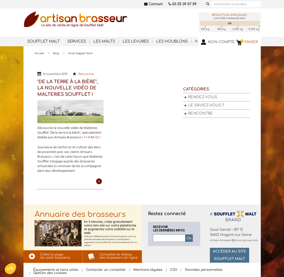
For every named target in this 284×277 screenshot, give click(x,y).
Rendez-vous (202, 97)
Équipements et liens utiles (55, 270)
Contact (153, 4)
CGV (173, 270)
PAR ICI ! (94, 137)
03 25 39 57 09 (183, 4)
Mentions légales (147, 270)
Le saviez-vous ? (206, 105)
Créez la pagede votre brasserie (55, 256)
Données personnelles (203, 270)
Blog (56, 53)
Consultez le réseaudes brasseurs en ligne (118, 256)
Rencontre (86, 74)
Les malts (104, 41)
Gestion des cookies (50, 273)
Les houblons (172, 41)
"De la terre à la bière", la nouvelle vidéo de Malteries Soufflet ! (67, 88)
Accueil (39, 53)
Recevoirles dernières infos (169, 229)
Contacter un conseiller (106, 270)
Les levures (136, 41)
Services (76, 41)
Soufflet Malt (43, 41)
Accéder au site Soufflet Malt (229, 255)
